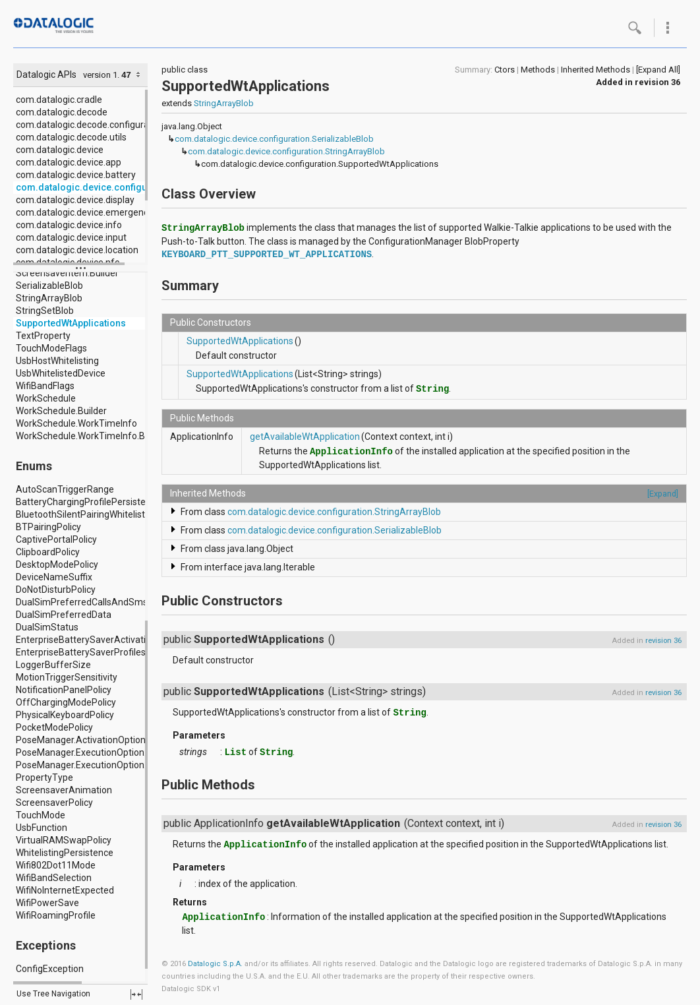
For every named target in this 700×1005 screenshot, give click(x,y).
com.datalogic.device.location (77, 250)
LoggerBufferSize (53, 664)
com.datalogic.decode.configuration (90, 124)
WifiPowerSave (47, 903)
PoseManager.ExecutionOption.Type (91, 765)
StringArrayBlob (49, 298)
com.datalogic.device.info (69, 225)
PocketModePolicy (54, 727)
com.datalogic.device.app (68, 162)
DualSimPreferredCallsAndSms (82, 602)
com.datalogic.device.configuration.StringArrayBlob (286, 151)
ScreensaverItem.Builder (67, 273)
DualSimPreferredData (63, 614)
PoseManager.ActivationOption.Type (92, 740)
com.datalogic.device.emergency (84, 212)
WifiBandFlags (45, 386)
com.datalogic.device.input (71, 237)
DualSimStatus (47, 627)
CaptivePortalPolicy (56, 539)
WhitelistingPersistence (64, 852)
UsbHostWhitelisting (57, 360)
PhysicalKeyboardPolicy (65, 715)
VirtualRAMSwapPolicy (63, 840)
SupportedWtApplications (71, 323)
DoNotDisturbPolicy (56, 589)
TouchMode (40, 815)
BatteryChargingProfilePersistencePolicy (100, 502)
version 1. (101, 75)
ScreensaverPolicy (54, 802)
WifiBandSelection (54, 877)
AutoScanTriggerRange (65, 489)
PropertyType (44, 777)
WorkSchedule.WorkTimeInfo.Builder (92, 436)
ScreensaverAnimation (64, 790)
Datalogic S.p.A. (215, 963)
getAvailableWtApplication (305, 436)
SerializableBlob (49, 285)
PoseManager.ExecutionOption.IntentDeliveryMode (121, 752)
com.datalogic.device (59, 149)
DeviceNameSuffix (54, 577)
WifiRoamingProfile (56, 915)
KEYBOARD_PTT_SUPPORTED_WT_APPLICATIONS (266, 254)
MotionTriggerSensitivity (66, 677)
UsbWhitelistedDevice (60, 373)
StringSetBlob (45, 310)
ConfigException (50, 968)
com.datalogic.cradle (59, 99)
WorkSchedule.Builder (61, 411)
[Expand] (662, 494)
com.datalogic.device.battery (76, 174)
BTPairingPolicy (48, 527)
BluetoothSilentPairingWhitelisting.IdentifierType (117, 514)
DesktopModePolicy (57, 564)
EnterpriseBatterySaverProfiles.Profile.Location (114, 652)
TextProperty (43, 335)
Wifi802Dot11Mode (56, 865)
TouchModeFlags (51, 348)
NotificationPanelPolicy (63, 690)
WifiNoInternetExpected (65, 890)
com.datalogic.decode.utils (71, 137)
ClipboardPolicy (48, 552)
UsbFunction (41, 827)
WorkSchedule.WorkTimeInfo (76, 423)
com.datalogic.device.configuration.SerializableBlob (274, 139)
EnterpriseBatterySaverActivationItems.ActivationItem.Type (141, 639)
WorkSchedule (46, 398)
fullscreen (136, 994)
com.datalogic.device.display (75, 200)
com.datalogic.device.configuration (94, 187)
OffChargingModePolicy (66, 702)
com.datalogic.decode (61, 112)
